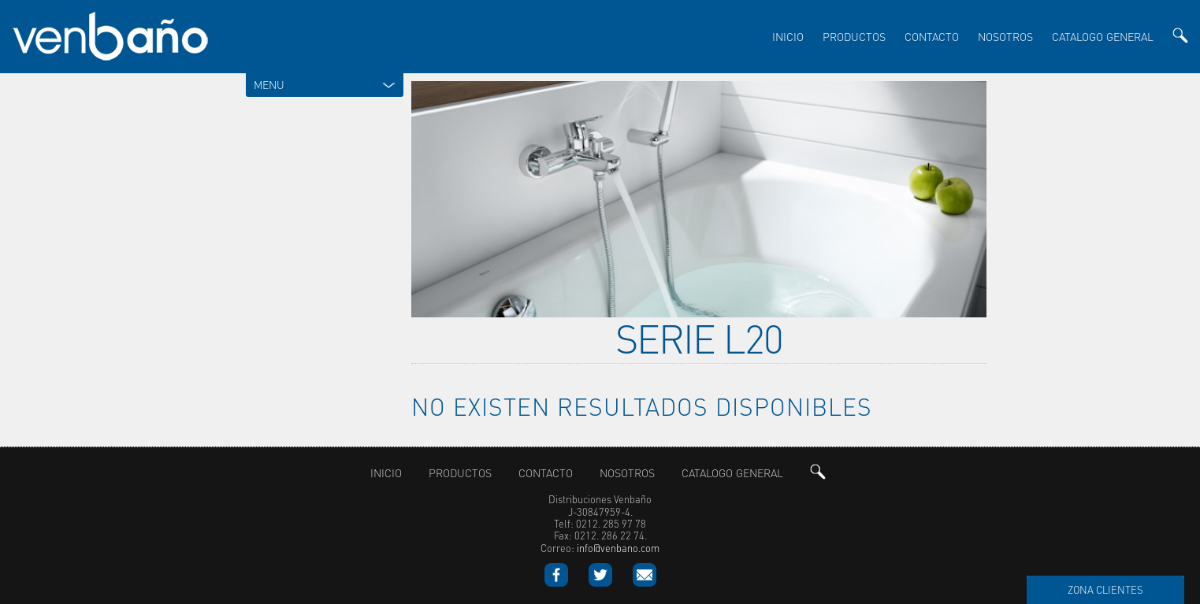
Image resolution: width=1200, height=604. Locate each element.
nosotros (1005, 36)
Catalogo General (1103, 36)
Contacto (932, 36)
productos (854, 36)
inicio (788, 36)
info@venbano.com (618, 544)
